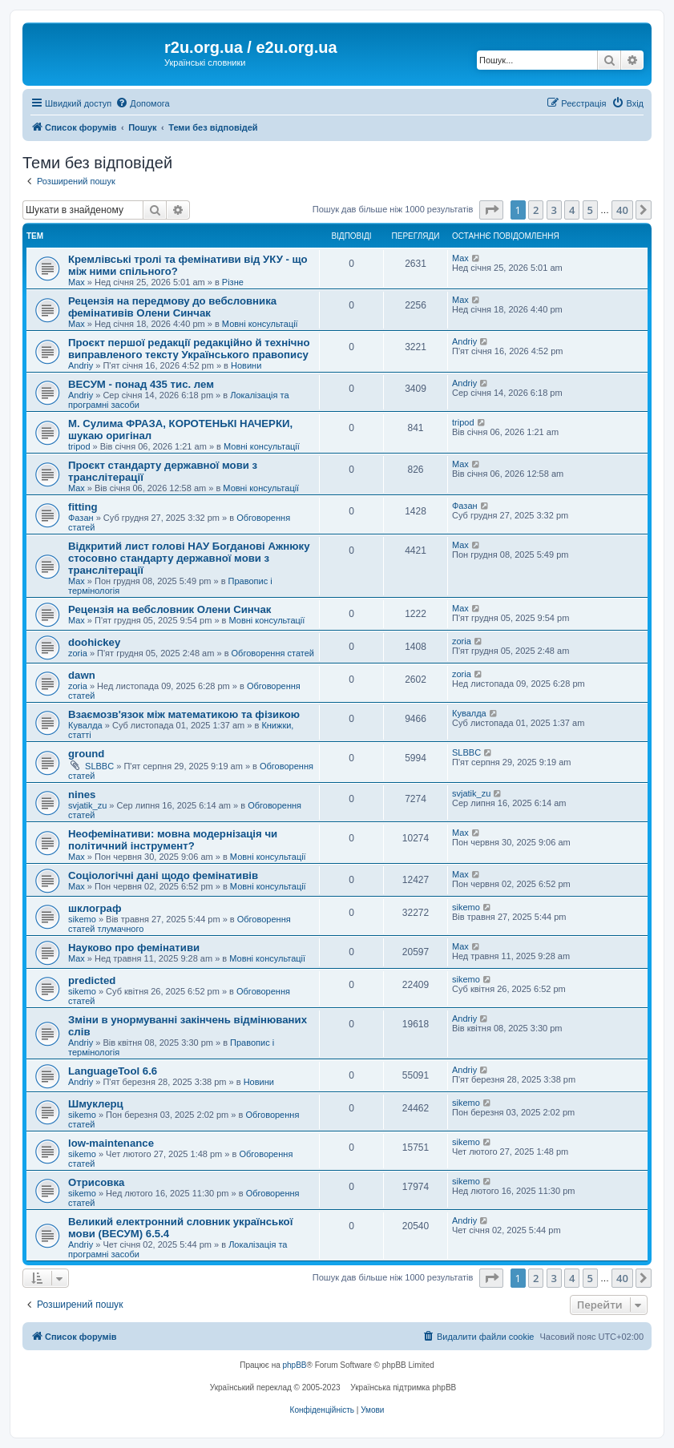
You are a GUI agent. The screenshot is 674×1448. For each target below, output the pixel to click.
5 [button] (590, 210)
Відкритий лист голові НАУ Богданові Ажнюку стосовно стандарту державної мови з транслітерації (188, 558)
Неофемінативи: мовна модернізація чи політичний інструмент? (172, 840)
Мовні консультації (260, 324)
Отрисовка (96, 1182)
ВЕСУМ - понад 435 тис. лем (141, 384)
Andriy (80, 365)
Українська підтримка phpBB (403, 1387)
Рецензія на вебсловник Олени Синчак (169, 609)
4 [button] (572, 210)
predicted (91, 980)
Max (76, 282)
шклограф (94, 908)
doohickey (94, 642)
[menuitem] (142, 103)
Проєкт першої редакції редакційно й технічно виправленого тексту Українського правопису (189, 349)
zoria (77, 653)
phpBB (295, 1365)
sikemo (82, 919)
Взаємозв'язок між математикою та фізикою (184, 714)
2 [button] (536, 210)
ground (86, 754)
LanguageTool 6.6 (112, 1071)
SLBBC (99, 766)
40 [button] (622, 210)
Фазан (81, 517)
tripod (79, 446)
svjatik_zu (87, 805)
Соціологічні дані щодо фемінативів (163, 875)
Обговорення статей (273, 653)
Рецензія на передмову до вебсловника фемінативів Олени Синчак (172, 307)
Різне (233, 282)
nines (81, 795)
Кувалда (85, 725)
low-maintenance (111, 1143)
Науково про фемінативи (134, 948)
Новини (246, 365)
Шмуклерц (95, 1104)
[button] (491, 210)
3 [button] (554, 210)
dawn (81, 675)
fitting (83, 507)
